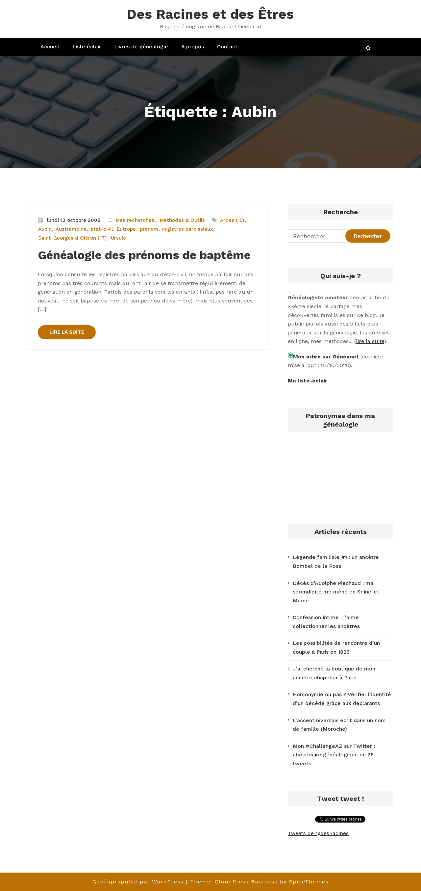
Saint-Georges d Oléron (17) (72, 238)
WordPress (168, 881)
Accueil (49, 46)
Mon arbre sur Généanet (326, 357)
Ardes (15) (232, 220)
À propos (192, 46)
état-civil (101, 229)
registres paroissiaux (187, 229)
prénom (149, 229)
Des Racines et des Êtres (210, 14)
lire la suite (370, 341)
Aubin (45, 229)
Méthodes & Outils (182, 220)
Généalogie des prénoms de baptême (144, 255)
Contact (227, 46)
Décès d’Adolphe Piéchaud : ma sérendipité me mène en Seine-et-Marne (337, 592)
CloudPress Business (246, 881)
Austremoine (71, 229)
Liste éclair (86, 46)
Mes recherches (135, 220)
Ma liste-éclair (307, 381)
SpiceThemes (309, 881)
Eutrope (126, 229)
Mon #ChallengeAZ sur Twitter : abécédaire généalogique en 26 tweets (334, 755)
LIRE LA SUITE (66, 332)
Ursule (118, 238)
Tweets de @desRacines (318, 833)
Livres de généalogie (141, 46)
